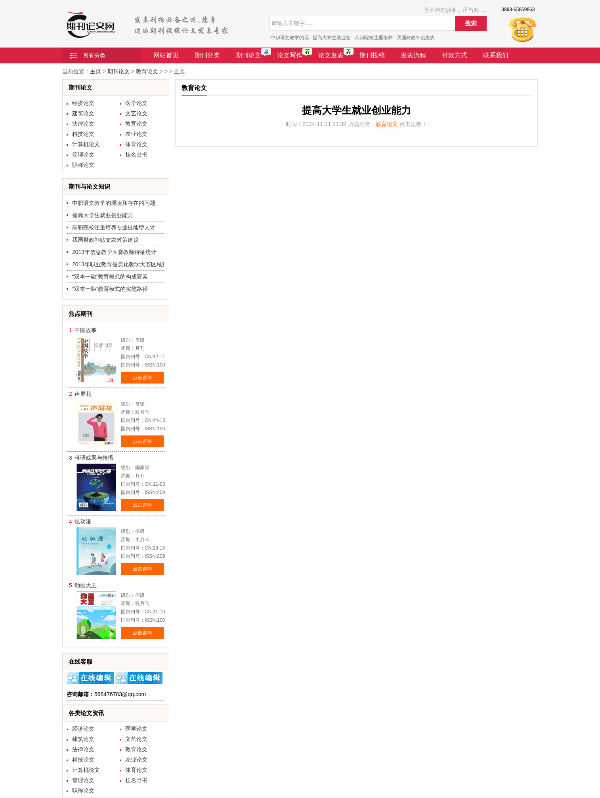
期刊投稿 (372, 55)
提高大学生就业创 (332, 37)
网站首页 (166, 55)
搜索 (471, 23)
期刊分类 (207, 55)
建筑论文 (83, 113)
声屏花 (83, 394)
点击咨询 (142, 377)
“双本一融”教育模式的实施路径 (110, 289)
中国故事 (86, 330)
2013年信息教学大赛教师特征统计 (114, 252)
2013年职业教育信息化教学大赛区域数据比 (125, 264)
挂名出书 (136, 154)
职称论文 (83, 165)
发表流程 (413, 55)
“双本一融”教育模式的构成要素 (110, 276)
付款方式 (454, 55)
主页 (95, 71)
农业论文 (136, 134)
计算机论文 (86, 144)
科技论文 (83, 134)
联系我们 (495, 55)
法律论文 (83, 123)
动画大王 (86, 585)
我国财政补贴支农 (416, 37)
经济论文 (83, 103)
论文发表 (331, 55)
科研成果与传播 (94, 457)
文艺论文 (136, 113)
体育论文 (136, 144)
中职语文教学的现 (290, 37)
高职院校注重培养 (374, 37)
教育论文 (147, 71)
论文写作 (289, 55)
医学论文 (136, 103)
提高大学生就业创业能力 (102, 215)
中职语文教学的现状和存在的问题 (113, 203)
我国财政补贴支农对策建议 (105, 240)
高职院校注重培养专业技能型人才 (113, 227)
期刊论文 (248, 55)
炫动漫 (83, 521)
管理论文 (83, 154)
